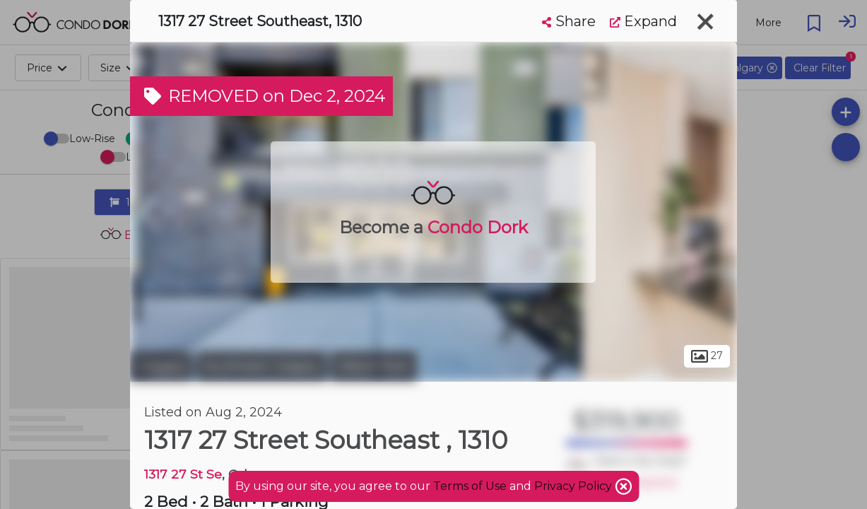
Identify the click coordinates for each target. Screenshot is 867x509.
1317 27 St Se (183, 474)
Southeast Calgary (262, 366)
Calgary (161, 366)
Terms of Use (470, 486)
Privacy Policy (574, 486)
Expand (643, 21)
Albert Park (374, 366)
